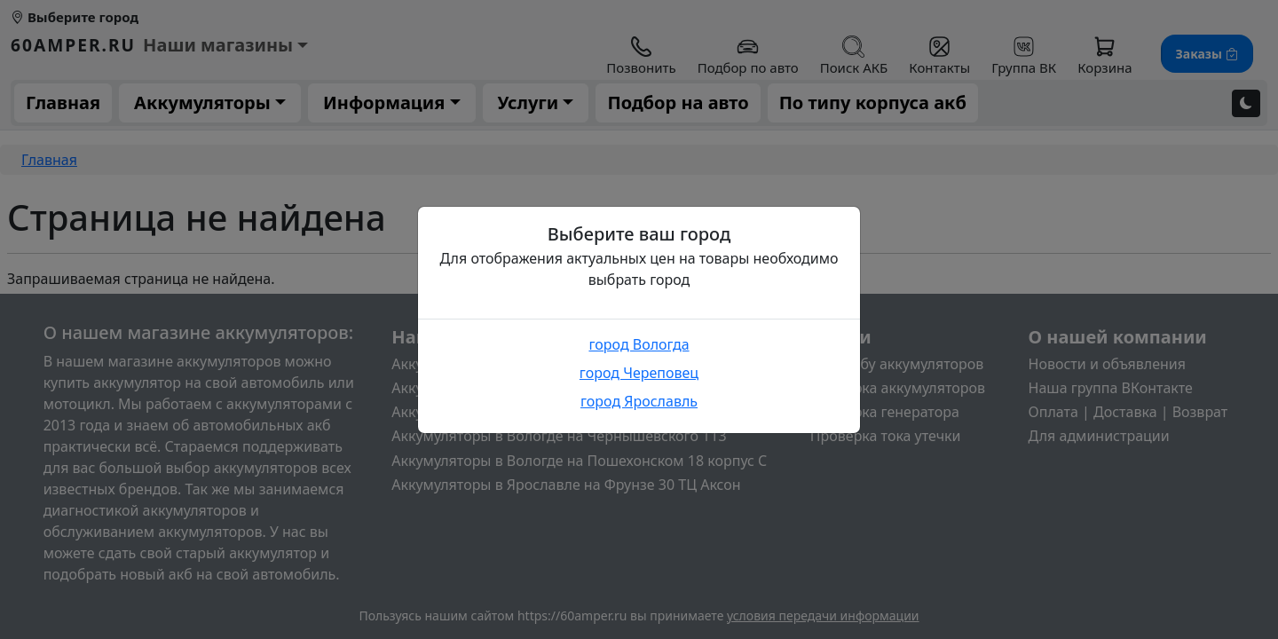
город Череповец (639, 373)
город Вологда (638, 344)
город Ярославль (639, 401)
